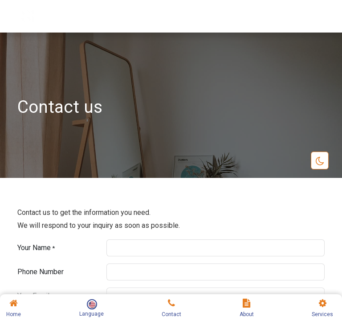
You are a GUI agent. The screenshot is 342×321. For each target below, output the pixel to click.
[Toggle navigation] (315, 16)
